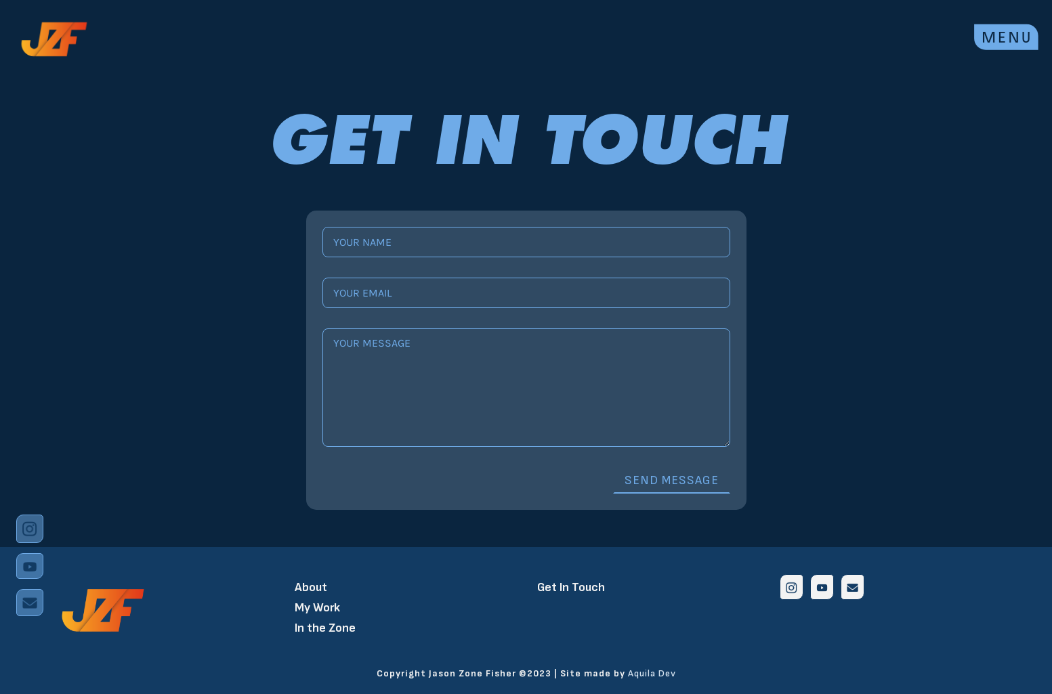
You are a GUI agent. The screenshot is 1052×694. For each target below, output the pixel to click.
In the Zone (325, 628)
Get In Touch (571, 587)
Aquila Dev (652, 673)
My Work (317, 608)
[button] (1006, 34)
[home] (54, 37)
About (311, 587)
